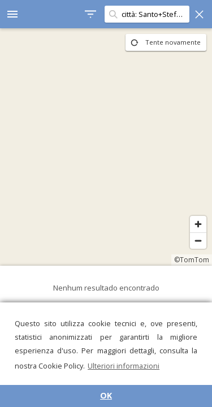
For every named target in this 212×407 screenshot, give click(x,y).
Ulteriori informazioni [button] (123, 366)
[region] (106, 147)
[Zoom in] (198, 224)
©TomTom (191, 260)
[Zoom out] (198, 240)
